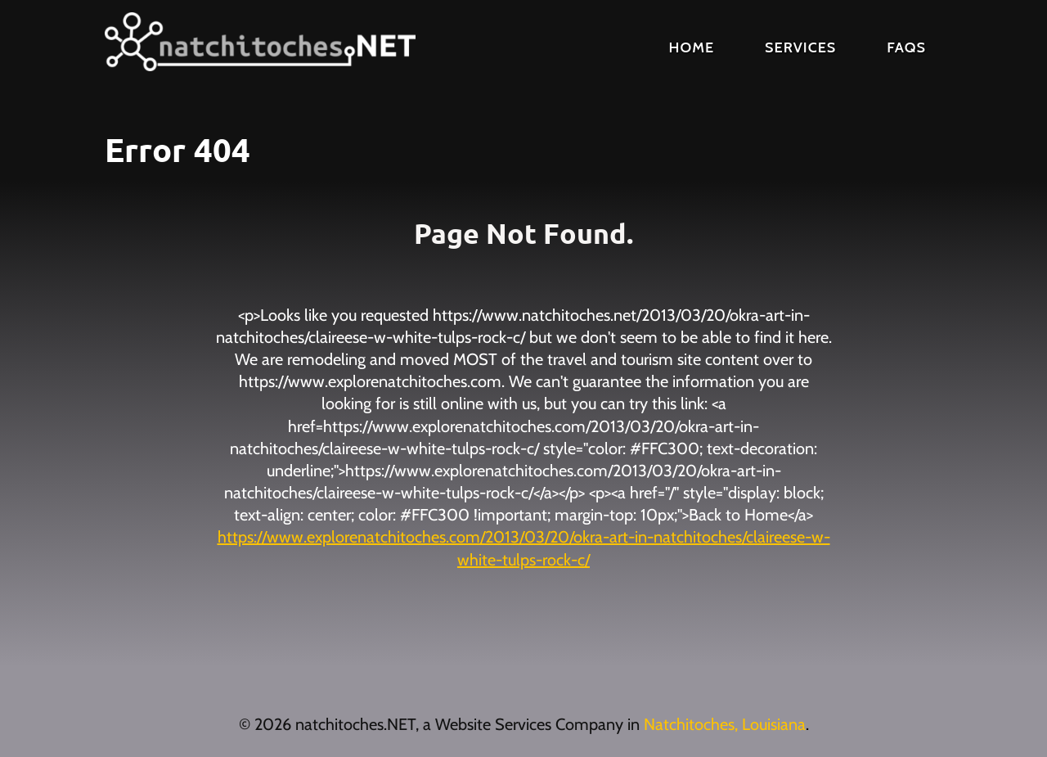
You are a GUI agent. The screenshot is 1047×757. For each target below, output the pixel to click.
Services (800, 47)
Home (692, 47)
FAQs (906, 47)
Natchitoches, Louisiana (725, 724)
